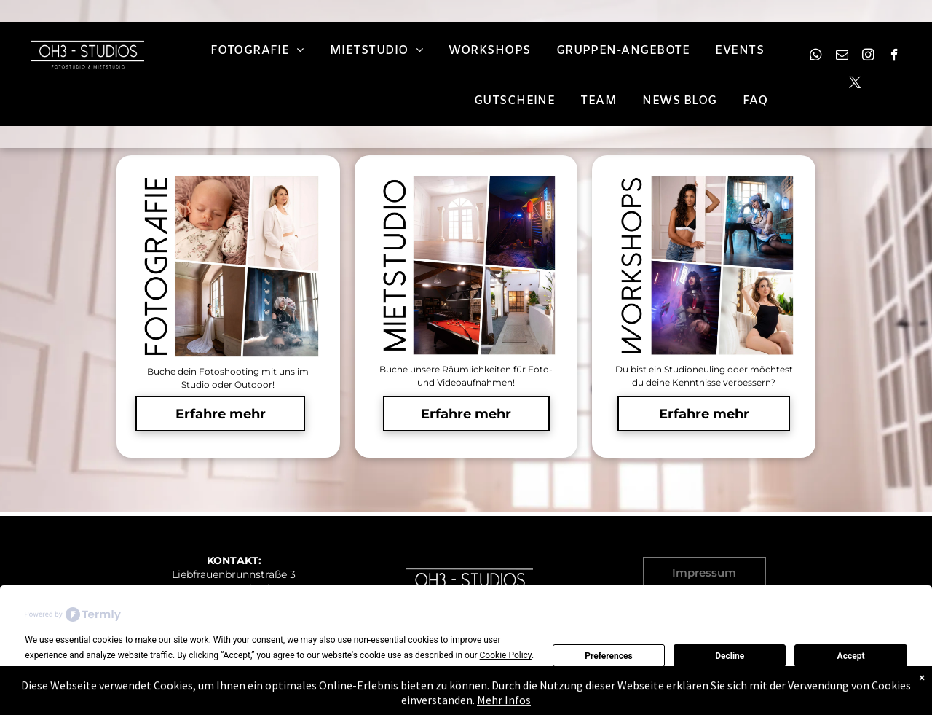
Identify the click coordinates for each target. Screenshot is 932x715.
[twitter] (855, 84)
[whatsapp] (816, 57)
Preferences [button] (284, 670)
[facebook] (894, 57)
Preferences (609, 656)
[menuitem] (259, 51)
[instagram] (868, 57)
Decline (729, 656)
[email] (842, 57)
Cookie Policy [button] (506, 655)
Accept (851, 656)
